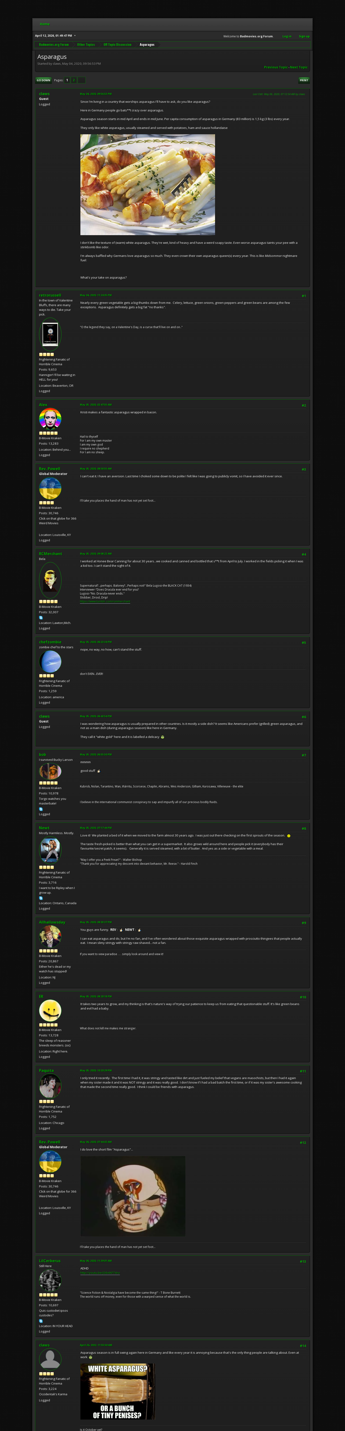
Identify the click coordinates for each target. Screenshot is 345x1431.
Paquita (46, 1070)
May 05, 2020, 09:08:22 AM (96, 553)
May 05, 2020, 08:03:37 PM (96, 922)
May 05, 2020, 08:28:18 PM (96, 996)
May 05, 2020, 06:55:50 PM (96, 754)
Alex (43, 404)
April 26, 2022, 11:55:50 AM (96, 1345)
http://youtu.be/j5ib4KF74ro (100, 1273)
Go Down (43, 80)
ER (41, 996)
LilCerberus (50, 1260)
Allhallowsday (52, 922)
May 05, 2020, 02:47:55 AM (96, 404)
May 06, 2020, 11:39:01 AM (96, 1260)
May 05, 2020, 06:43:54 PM (96, 716)
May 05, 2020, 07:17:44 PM (96, 827)
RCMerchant (50, 553)
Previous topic (276, 67)
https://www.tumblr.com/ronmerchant (105, 601)
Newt (44, 827)
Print (304, 80)
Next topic (299, 67)
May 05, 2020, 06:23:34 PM (96, 642)
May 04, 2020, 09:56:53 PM (96, 94)
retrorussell (50, 295)
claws (44, 1345)
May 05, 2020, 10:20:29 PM (96, 1070)
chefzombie (50, 642)
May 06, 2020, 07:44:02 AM (96, 1142)
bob (42, 754)
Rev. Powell (49, 468)
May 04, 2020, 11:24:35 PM (96, 295)
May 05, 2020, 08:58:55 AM (96, 468)
